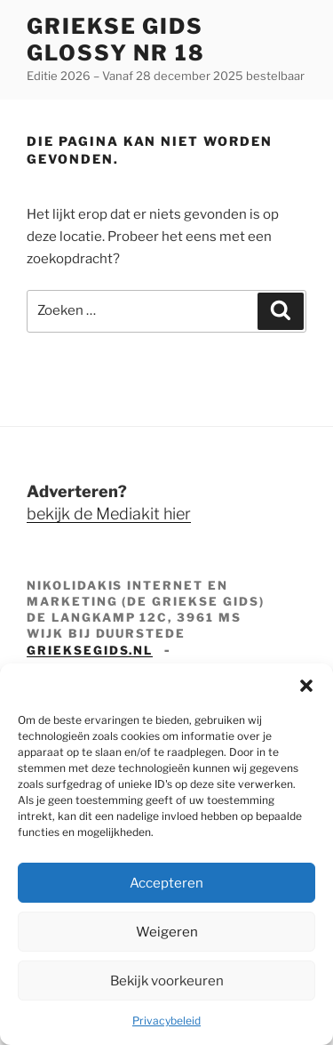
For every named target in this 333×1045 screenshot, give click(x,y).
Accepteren (166, 883)
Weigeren (167, 932)
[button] (306, 686)
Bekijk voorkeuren (167, 981)
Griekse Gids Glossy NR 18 (116, 39)
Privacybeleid (166, 1020)
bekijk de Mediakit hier (109, 513)
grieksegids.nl (90, 650)
